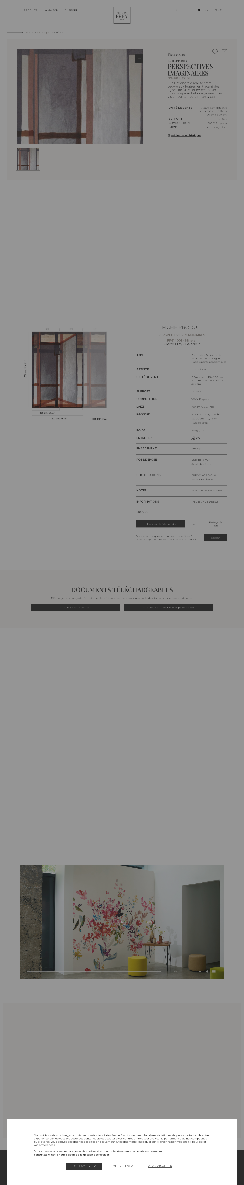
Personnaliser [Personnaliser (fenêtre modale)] (160, 1166)
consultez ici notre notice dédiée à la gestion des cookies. (72, 1154)
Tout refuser (122, 1166)
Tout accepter (84, 1166)
